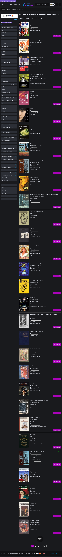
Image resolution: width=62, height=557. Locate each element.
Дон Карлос (33, 434)
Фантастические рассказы (7, 162)
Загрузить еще (40, 539)
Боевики (4, 32)
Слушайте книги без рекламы (7, 1)
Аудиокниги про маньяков (8, 159)
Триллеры (4, 103)
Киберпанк (4, 57)
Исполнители (17, 4)
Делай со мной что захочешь (37, 366)
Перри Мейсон (37, 169)
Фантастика (4, 108)
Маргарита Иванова (35, 30)
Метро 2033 (4, 122)
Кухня (31, 108)
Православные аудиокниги (8, 137)
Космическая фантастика (7, 59)
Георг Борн (33, 438)
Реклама (21, 553)
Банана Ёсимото (34, 112)
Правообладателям (13, 553)
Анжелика (36, 255)
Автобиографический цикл (40, 426)
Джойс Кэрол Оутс (35, 369)
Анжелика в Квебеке (35, 246)
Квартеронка (33, 383)
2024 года (4, 185)
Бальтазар (32, 297)
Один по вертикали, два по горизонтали (40, 125)
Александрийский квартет (40, 306)
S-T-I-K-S (3, 119)
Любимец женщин (34, 177)
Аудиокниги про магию (7, 167)
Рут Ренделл (34, 129)
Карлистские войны (38, 443)
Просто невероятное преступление (39, 400)
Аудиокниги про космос (7, 170)
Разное (32, 213)
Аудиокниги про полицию (8, 153)
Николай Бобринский (36, 319)
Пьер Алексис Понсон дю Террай (38, 78)
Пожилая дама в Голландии (37, 331)
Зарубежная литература (7, 48)
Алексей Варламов (35, 472)
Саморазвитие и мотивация (8, 97)
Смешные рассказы (6, 140)
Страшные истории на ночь (8, 134)
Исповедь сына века (35, 486)
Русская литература (6, 92)
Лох (31, 468)
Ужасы (3, 105)
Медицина (4, 67)
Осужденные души (34, 228)
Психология (4, 76)
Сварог (35, 529)
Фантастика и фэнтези (36, 145)
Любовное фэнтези (6, 62)
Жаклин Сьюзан (34, 507)
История (4, 51)
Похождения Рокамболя (39, 83)
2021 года (4, 193)
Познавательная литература (8, 84)
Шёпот (31, 23)
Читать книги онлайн (6, 22)
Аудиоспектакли (5, 30)
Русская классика (5, 145)
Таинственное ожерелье (36, 211)
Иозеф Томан (34, 198)
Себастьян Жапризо (35, 181)
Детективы (4, 40)
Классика (4, 54)
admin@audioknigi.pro (55, 553)
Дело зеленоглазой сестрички (38, 160)
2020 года (4, 195)
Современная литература (7, 100)
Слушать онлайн (57, 35)
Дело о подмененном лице (37, 451)
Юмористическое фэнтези (7, 127)
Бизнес (3, 35)
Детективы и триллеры (36, 128)
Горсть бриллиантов (35, 348)
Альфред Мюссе (34, 490)
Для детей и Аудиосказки (36, 42)
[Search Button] (47, 4)
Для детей (4, 43)
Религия (3, 89)
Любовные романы (6, 86)
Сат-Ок (32, 421)
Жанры (2, 4)
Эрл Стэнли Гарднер (35, 164)
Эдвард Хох (33, 404)
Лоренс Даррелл (34, 301)
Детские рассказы (6, 132)
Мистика (4, 70)
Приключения (5, 81)
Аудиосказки (5, 95)
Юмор (3, 113)
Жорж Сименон (34, 95)
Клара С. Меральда (35, 335)
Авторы (11, 4)
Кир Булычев (34, 147)
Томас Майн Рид (35, 387)
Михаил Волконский (35, 352)
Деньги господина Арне (36, 263)
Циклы (6, 4)
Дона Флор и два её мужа (36, 280)
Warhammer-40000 (6, 124)
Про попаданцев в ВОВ (7, 172)
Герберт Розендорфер (36, 61)
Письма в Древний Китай (36, 57)
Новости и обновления (6, 19)
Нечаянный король (35, 520)
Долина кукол (33, 503)
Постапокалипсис (6, 78)
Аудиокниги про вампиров (8, 148)
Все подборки (5, 180)
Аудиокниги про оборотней (8, 164)
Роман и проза (34, 25)
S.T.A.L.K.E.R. (4, 116)
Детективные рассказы (7, 151)
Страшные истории (6, 143)
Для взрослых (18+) (6, 46)
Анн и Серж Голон (35, 249)
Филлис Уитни (34, 26)
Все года (4, 198)
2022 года (4, 190)
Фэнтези (4, 111)
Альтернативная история (7, 27)
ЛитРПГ (3, 65)
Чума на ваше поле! (35, 143)
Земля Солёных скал (35, 417)
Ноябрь (32, 91)
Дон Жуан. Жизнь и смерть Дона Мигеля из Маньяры (44, 194)
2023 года (4, 187)
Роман (32, 505)
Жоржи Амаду (34, 284)
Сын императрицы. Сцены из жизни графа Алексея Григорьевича (43, 315)
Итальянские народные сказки (38, 40)
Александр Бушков (35, 524)
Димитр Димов (34, 232)
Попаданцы (4, 73)
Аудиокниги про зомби (7, 156)
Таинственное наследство (36, 74)
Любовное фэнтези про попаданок (7, 176)
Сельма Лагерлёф (35, 267)
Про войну (4, 38)
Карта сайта (27, 553)
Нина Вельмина (34, 215)
